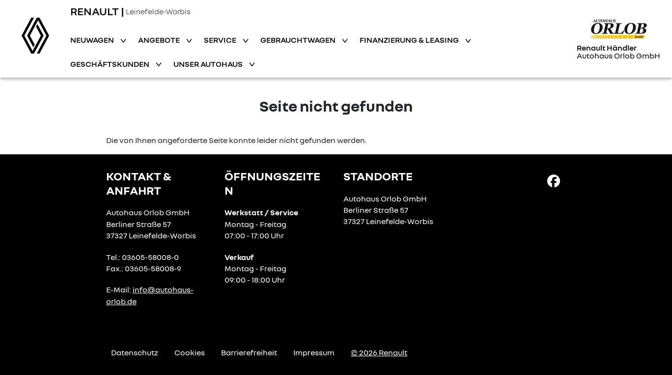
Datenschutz (134, 352)
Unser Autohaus (208, 64)
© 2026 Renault (379, 352)
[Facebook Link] (553, 180)
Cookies (189, 352)
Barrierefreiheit (249, 352)
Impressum (314, 352)
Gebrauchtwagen (298, 40)
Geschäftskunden (110, 64)
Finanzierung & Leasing (410, 40)
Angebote (159, 40)
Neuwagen (92, 40)
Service (221, 40)
